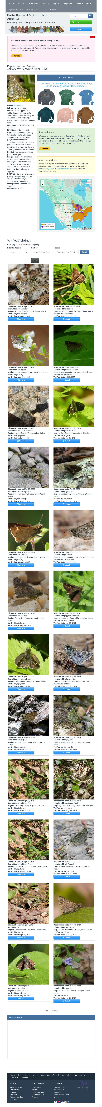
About (21, 3)
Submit (84, 252)
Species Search (33, 9)
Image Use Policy (80, 1075)
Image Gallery (68, 3)
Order (57, 248)
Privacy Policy (65, 1075)
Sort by (34, 248)
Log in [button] (75, 22)
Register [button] (76, 29)
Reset (35, 260)
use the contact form (65, 168)
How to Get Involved (36, 1088)
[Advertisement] (51, 1039)
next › (54, 1011)
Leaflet (65, 229)
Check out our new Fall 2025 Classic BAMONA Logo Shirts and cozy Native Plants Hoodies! (65, 84)
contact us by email (46, 168)
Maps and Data (84, 3)
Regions (56, 3)
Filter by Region (14, 248)
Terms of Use (51, 1075)
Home (11, 3)
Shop (45, 9)
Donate (53, 9)
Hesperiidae (18, 105)
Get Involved (33, 3)
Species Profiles (16, 9)
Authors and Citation (14, 1091)
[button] (9, 88)
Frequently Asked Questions (16, 1098)
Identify (46, 3)
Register (35, 1097)
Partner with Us (38, 1094)
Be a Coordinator (39, 1092)
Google (78, 229)
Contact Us (15, 1077)
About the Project (17, 1087)
